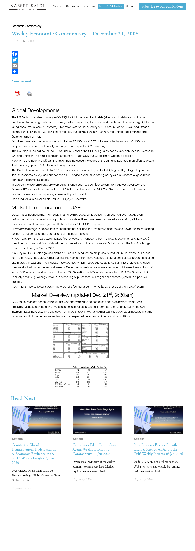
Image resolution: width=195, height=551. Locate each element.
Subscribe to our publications (162, 6)
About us (57, 6)
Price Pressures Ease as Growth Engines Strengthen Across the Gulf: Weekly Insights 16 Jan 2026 (158, 449)
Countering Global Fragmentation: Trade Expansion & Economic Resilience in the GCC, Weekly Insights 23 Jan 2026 (35, 454)
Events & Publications (110, 6)
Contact (130, 6)
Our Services (72, 6)
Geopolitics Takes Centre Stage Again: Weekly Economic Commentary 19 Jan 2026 (95, 449)
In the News (89, 6)
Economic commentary (26, 26)
